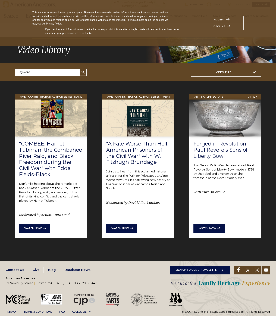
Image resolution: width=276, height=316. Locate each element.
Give (36, 270)
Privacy (11, 311)
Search (83, 72)
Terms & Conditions (38, 311)
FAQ (62, 311)
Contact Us (15, 270)
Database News (77, 270)
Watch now (33, 228)
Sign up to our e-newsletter (196, 269)
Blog (52, 270)
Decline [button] (219, 26)
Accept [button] (219, 19)
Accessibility (81, 311)
